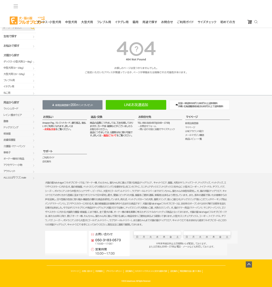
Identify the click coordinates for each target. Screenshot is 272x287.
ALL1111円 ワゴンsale (14, 177)
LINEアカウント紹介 (194, 131)
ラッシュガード (10, 108)
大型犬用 (87, 6)
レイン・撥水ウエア (12, 115)
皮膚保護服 (9, 139)
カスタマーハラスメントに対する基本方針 (151, 271)
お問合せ (167, 6)
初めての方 (227, 6)
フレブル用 (104, 6)
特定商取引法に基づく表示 (190, 271)
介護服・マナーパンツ (14, 146)
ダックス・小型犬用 (49, 6)
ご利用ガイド (185, 6)
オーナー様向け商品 (13, 158)
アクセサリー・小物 (12, 165)
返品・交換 (96, 116)
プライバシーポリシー (114, 271)
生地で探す (10, 36)
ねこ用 (6, 92)
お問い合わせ (87, 271)
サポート (48, 151)
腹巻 (5, 121)
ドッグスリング (10, 127)
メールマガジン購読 (194, 135)
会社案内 (46, 161)
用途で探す (150, 6)
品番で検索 (7, 21)
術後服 (7, 133)
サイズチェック (207, 6)
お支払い (48, 116)
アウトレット (9, 171)
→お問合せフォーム (147, 126)
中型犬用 (71, 6)
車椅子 (7, 152)
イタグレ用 (122, 6)
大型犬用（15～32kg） (14, 74)
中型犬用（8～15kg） (13, 67)
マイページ (192, 116)
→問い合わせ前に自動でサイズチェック (156, 129)
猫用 (136, 6)
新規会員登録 (191, 123)
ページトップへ (249, 264)
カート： (119, 13)
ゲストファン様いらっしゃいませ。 (58, 13)
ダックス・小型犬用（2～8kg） (17, 61)
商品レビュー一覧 (193, 139)
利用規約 (99, 271)
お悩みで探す (11, 45)
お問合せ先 (144, 116)
